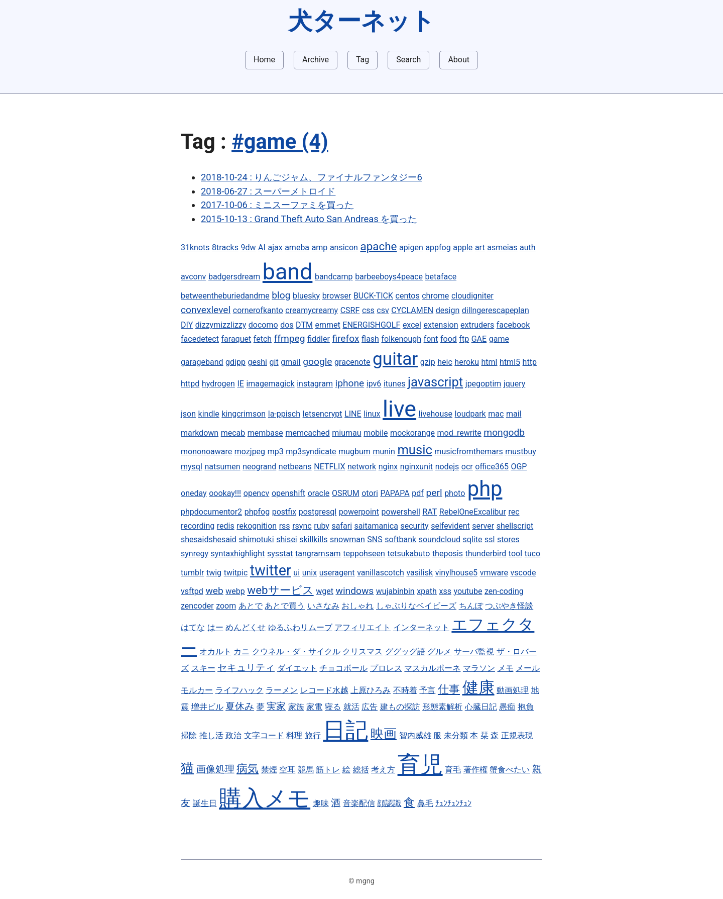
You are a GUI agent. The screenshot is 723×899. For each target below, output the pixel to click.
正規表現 (517, 735)
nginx (388, 466)
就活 (351, 707)
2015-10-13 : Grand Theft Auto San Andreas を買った (309, 219)
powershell (400, 512)
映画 (384, 733)
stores (508, 539)
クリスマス (362, 651)
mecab (233, 433)
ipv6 (374, 383)
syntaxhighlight (238, 553)
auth (528, 247)
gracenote (352, 362)
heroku (466, 362)
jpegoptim (483, 383)
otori (370, 493)
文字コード (264, 735)
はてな (193, 627)
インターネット (421, 627)
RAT (429, 512)
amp (320, 247)
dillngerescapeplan (495, 310)
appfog (437, 247)
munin (384, 451)
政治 (233, 735)
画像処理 (215, 769)
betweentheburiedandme (225, 296)
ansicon (344, 247)
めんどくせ (245, 627)
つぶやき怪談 (509, 606)
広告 (370, 707)
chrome (435, 296)
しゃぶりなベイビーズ (416, 606)
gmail (291, 362)
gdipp (235, 362)
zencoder (197, 606)
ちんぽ (471, 606)
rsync (301, 526)
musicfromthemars (468, 451)
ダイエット (297, 668)
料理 (294, 735)
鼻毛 (425, 803)
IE (240, 383)
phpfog (257, 512)
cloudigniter (472, 296)
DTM (304, 325)
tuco (533, 553)
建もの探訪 (400, 707)
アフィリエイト (362, 627)
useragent (337, 572)
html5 (510, 362)
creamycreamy (311, 310)
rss (284, 526)
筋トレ (328, 769)
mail (514, 414)
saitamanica (376, 526)
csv (383, 310)
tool (515, 553)
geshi (257, 362)
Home (264, 59)
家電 (314, 707)
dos (286, 325)
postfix (284, 512)
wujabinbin (395, 591)
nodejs (447, 466)
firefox (345, 338)
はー (215, 627)
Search (408, 59)
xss (445, 591)
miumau (346, 433)
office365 (492, 466)
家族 (296, 707)
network (361, 466)
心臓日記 (481, 707)
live (399, 408)
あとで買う (285, 606)
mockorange (412, 433)
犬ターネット (361, 21)
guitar (395, 358)
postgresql (318, 512)
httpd (190, 383)
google (317, 361)
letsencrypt (322, 414)
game (499, 339)
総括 (361, 769)
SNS (374, 539)
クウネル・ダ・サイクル (296, 651)
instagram (315, 383)
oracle (319, 493)
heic (444, 362)
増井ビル (207, 707)
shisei (286, 539)
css (368, 310)
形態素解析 (442, 707)
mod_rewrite (459, 433)
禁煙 (269, 769)
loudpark (470, 414)
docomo (263, 325)
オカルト (215, 651)
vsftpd (192, 591)
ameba (297, 247)
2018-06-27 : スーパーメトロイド (268, 191)
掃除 (189, 735)
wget (324, 591)
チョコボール (343, 668)
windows (355, 590)
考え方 (383, 769)
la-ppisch (284, 414)
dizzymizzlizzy (220, 325)
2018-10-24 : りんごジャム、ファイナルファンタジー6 (311, 177)
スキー (203, 668)
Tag (362, 59)
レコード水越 (324, 690)
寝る (333, 707)
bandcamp (334, 276)
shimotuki (256, 539)
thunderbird (485, 553)
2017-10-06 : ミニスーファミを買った (277, 204)
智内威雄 (415, 735)
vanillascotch (380, 572)
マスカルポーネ (432, 668)
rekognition (256, 526)
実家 (276, 706)
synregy (194, 553)
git (274, 362)
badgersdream (234, 276)
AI (262, 247)
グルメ (439, 651)
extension (440, 325)
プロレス (386, 668)
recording (197, 526)
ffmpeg (289, 338)
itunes (395, 383)
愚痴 (507, 707)
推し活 (211, 735)
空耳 (287, 769)
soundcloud (439, 539)
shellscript (515, 526)
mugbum (354, 451)
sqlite (473, 539)
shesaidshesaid (208, 539)
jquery (514, 383)
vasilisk (419, 572)
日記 (345, 730)
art (480, 247)
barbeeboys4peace (389, 276)
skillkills (313, 539)
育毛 (453, 769)
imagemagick (270, 383)
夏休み (239, 706)
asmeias (502, 247)
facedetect (200, 339)
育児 (420, 764)
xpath (427, 591)
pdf (418, 493)
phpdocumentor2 (211, 512)
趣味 (321, 803)
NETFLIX (329, 466)
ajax (275, 247)
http (530, 362)
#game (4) (279, 141)
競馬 (306, 769)
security (415, 526)
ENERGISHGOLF (371, 325)
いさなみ (323, 606)
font (431, 339)
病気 (247, 768)
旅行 (313, 735)
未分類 (456, 735)
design (447, 310)
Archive (315, 59)
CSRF (350, 310)
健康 (478, 687)
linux (372, 414)
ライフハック (239, 690)
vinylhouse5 (456, 572)
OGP (519, 466)
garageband (202, 362)
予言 (427, 690)
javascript (435, 381)
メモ (506, 668)
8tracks (225, 247)
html (489, 362)
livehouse (435, 414)
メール (528, 668)
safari (342, 526)
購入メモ (264, 798)
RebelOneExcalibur (472, 512)
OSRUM (345, 493)
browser (336, 296)
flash (370, 339)
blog (281, 295)
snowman (347, 539)
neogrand (259, 466)
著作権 (475, 769)
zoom (226, 606)
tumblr (192, 572)
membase (265, 433)
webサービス (280, 589)
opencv (257, 493)
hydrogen (218, 383)
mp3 (276, 451)
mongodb (504, 432)
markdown (199, 433)
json (188, 414)
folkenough (401, 339)
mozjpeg (249, 451)
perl (434, 492)
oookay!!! (225, 493)
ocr (467, 466)
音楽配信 (359, 803)
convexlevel (205, 310)
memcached (307, 433)
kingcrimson (243, 414)
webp (235, 591)
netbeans (295, 466)
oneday (194, 493)
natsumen (222, 466)
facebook (513, 325)
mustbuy (520, 451)
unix (309, 572)
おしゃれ (357, 606)
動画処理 (513, 690)
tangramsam (318, 553)
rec (513, 512)
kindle (208, 414)
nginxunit (416, 466)
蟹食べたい (510, 769)
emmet (327, 325)
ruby (321, 526)
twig (213, 572)
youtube (467, 591)
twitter (270, 570)
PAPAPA (394, 493)
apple (462, 247)
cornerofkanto (258, 310)
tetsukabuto (408, 553)
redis (225, 526)
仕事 (449, 688)
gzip (427, 362)
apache (378, 246)
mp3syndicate (311, 451)
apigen (411, 247)
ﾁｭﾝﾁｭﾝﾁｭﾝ (453, 803)
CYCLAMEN (412, 310)
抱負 (526, 707)
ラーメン (282, 690)
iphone (350, 383)
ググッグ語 (405, 651)
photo (454, 493)
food (448, 339)
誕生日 (205, 803)
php (485, 488)
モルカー (197, 690)
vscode (523, 572)
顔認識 (389, 803)
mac (496, 414)
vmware (494, 572)
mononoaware (206, 451)
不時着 (405, 690)
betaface (441, 276)
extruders (477, 325)
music (414, 449)
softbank (400, 539)
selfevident (450, 526)
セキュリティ (246, 667)
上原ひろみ (370, 690)
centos (408, 296)
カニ (241, 651)
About (458, 59)
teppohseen (364, 553)
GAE (479, 339)
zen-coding (504, 591)
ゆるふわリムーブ (300, 627)
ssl (490, 539)
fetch (263, 339)
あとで (250, 606)
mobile (376, 433)
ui (296, 572)
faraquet (236, 339)
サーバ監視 (474, 651)
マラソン (479, 668)
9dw (248, 247)
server (483, 526)
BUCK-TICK (373, 296)
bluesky (306, 296)
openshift (288, 493)
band (288, 271)
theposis (447, 553)
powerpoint (359, 512)
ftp (464, 339)
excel (412, 325)
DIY (187, 325)
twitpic (236, 572)
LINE (352, 414)
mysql (191, 466)
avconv (193, 276)
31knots (195, 247)
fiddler (318, 339)
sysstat (280, 553)
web (214, 590)
